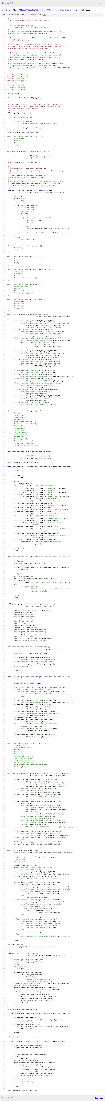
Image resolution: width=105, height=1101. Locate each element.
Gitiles (12, 1098)
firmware (76, 10)
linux (16, 10)
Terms (24, 1098)
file (44, 15)
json (101, 1098)
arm (11, 10)
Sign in (101, 3)
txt (96, 1098)
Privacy (18, 1098)
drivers (67, 10)
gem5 (4, 10)
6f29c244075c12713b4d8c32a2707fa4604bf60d (40, 10)
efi (83, 10)
